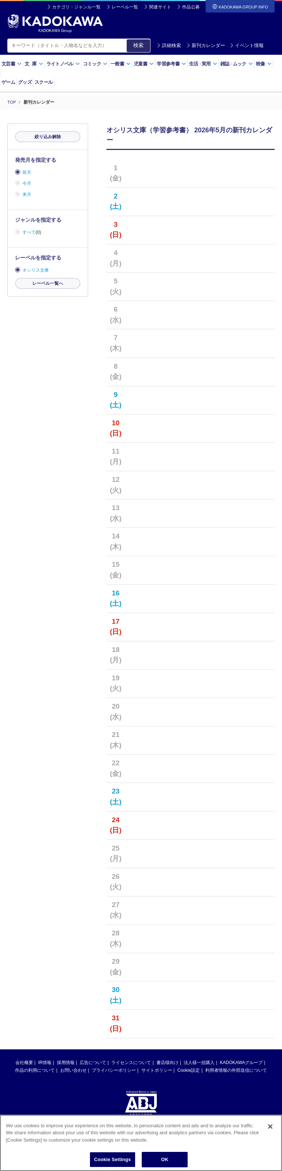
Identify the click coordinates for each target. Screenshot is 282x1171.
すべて (29, 232)
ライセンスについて (131, 1062)
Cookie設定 (188, 1070)
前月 (26, 172)
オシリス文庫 (35, 270)
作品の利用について (35, 1070)
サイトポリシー (156, 1070)
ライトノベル (63, 64)
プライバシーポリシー (114, 1070)
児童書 (144, 64)
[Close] (270, 1134)
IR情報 (44, 1062)
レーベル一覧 (125, 7)
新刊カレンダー (206, 45)
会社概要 (24, 1062)
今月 (26, 183)
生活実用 (203, 64)
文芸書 (11, 64)
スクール (44, 82)
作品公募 (191, 7)
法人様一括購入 (199, 1062)
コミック (95, 64)
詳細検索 (169, 45)
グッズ (25, 82)
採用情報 (66, 1062)
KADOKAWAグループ (241, 1062)
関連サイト (160, 7)
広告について (93, 1062)
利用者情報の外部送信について (236, 1070)
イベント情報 (247, 45)
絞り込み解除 (48, 136)
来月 (26, 194)
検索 (138, 45)
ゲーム (8, 82)
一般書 (121, 64)
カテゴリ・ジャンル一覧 (76, 7)
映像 (264, 64)
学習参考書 (171, 64)
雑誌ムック (236, 64)
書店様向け (167, 1062)
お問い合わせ (73, 1070)
